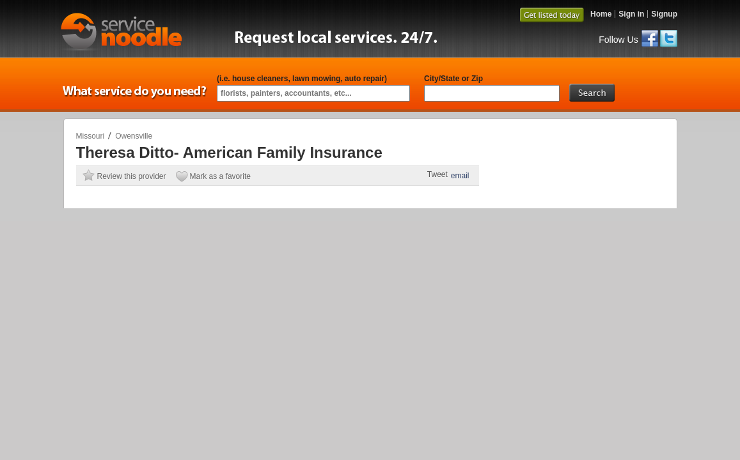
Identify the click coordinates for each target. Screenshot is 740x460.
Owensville (133, 136)
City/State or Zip (453, 78)
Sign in (631, 14)
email (460, 175)
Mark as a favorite (220, 176)
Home (600, 14)
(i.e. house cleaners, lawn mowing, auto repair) (302, 78)
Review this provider (131, 176)
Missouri (90, 136)
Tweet (437, 174)
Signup (664, 14)
